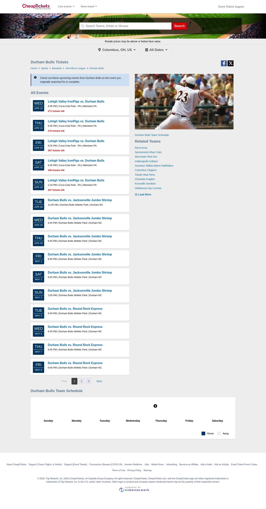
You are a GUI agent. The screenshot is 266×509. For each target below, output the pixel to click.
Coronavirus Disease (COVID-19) (105, 464)
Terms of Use (118, 470)
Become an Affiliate (188, 464)
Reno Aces (141, 147)
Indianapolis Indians (146, 161)
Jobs (146, 464)
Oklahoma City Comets (148, 188)
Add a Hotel (206, 464)
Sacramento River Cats (148, 152)
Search (179, 26)
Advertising (171, 464)
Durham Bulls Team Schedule (152, 135)
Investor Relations (133, 464)
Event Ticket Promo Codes (244, 464)
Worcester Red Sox (146, 156)
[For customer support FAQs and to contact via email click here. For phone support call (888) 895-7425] (231, 6)
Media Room (157, 464)
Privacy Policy (134, 470)
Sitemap (148, 470)
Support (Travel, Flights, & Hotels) (45, 464)
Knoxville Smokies (145, 183)
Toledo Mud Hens (145, 174)
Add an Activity (221, 464)
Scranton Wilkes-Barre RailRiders (154, 165)
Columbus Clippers (146, 170)
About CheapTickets (16, 464)
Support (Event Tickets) (75, 464)
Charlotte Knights (145, 179)
